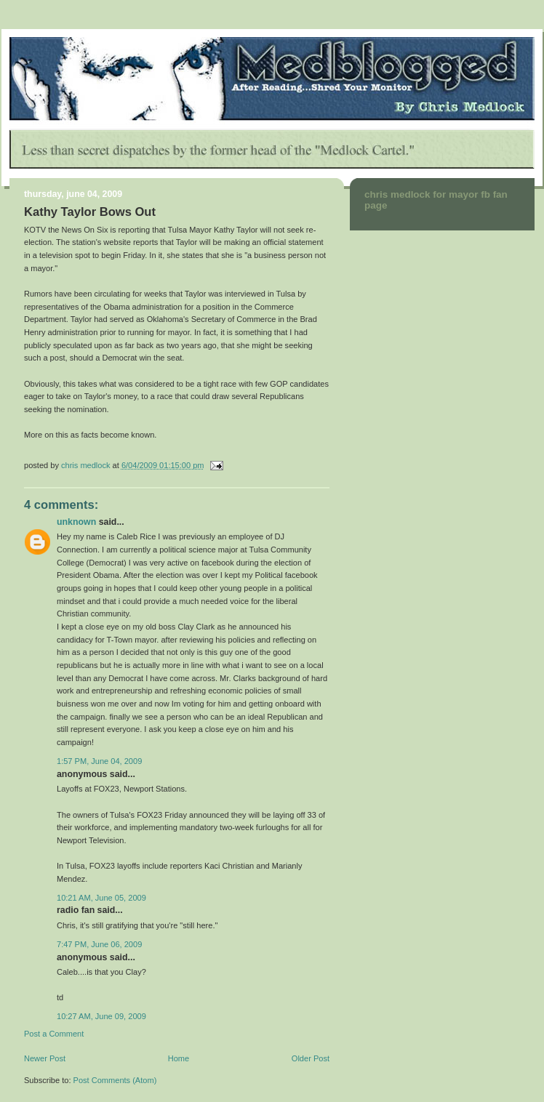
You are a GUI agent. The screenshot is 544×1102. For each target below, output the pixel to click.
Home (178, 1058)
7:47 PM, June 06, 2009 (99, 944)
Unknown (76, 522)
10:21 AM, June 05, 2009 (101, 897)
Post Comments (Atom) (115, 1080)
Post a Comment (54, 1033)
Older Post (310, 1058)
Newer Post (44, 1058)
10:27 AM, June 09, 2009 (101, 1016)
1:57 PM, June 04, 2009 (99, 761)
